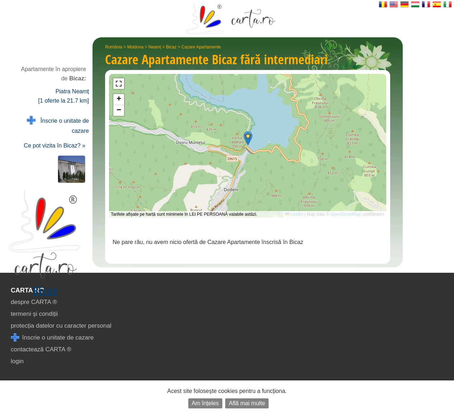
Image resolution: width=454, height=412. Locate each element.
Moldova (135, 47)
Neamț (154, 47)
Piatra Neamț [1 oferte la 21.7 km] (63, 96)
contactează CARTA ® (41, 349)
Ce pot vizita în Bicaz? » (54, 145)
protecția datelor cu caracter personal (61, 325)
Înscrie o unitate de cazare (58, 125)
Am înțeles (205, 403)
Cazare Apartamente (201, 47)
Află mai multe (247, 403)
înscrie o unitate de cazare (52, 337)
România (113, 47)
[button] (247, 138)
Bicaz (171, 47)
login (17, 361)
